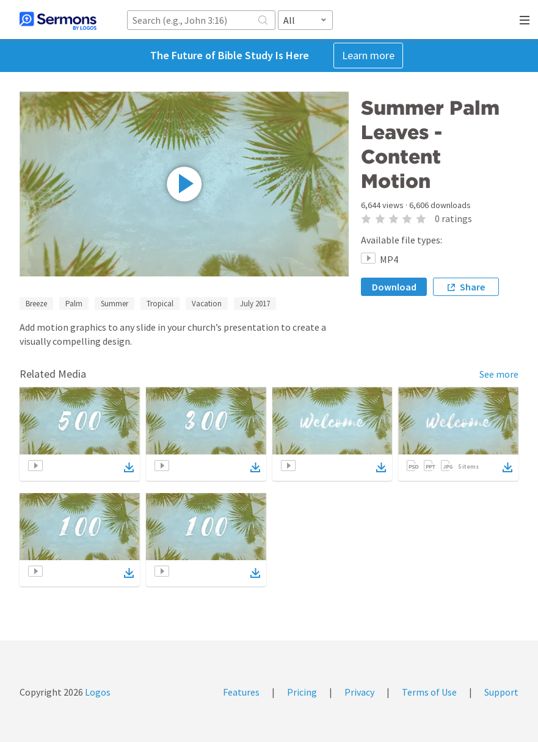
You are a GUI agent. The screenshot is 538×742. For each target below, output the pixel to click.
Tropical (160, 303)
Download (394, 287)
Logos (97, 692)
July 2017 (255, 303)
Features (241, 692)
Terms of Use (429, 692)
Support (501, 692)
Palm (73, 303)
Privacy (359, 692)
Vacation (207, 303)
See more (498, 374)
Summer (114, 303)
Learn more (368, 55)
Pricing (302, 692)
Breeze (36, 303)
